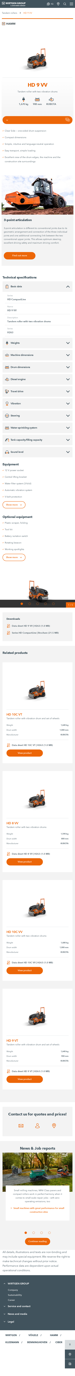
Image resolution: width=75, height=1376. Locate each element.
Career (11, 1300)
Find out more (19, 255)
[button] (22, 604)
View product (25, 753)
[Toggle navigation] (7, 120)
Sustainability (15, 1295)
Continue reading (37, 1241)
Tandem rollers (9, 13)
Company (13, 1290)
